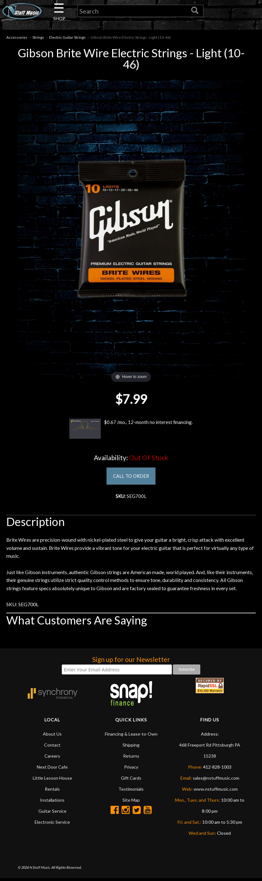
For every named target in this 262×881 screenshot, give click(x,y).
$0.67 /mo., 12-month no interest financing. (131, 430)
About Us (52, 736)
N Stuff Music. (39, 870)
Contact (52, 747)
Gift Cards (131, 780)
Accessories (16, 38)
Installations (52, 802)
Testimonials (131, 791)
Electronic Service (52, 824)
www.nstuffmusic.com (216, 791)
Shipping (131, 747)
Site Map (131, 802)
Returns (131, 758)
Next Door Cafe (52, 769)
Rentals (52, 791)
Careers (52, 758)
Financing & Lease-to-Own (131, 736)
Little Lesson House (52, 780)
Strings (38, 38)
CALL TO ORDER (131, 477)
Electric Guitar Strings (67, 38)
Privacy (131, 769)
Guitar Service (52, 813)
